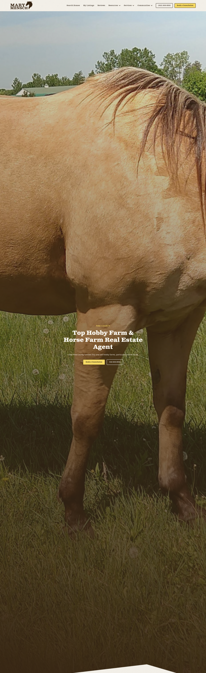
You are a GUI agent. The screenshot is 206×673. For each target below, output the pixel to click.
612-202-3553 (114, 362)
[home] (21, 5)
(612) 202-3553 (164, 5)
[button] (114, 5)
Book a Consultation (185, 5)
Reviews (101, 5)
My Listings (88, 5)
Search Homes (73, 5)
